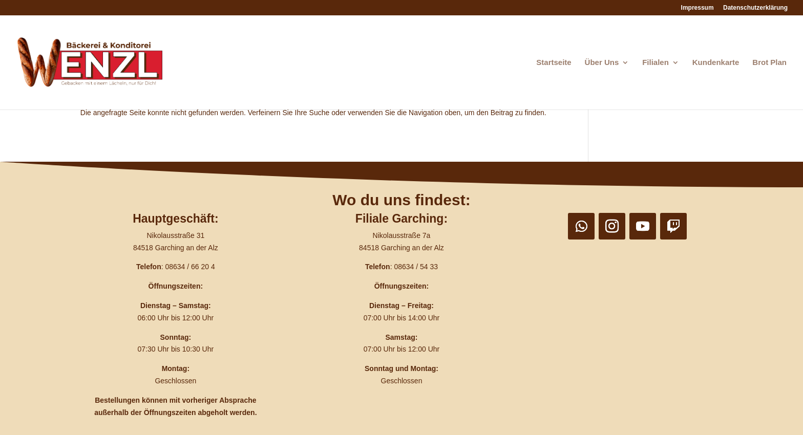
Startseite (553, 63)
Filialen (655, 63)
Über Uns (602, 63)
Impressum (697, 8)
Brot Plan (769, 63)
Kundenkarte (715, 63)
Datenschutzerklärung (755, 8)
